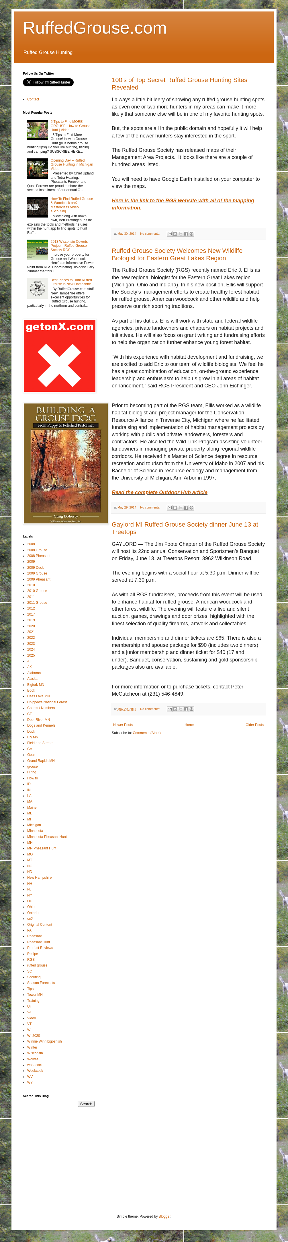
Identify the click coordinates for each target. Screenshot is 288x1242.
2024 (31, 649)
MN (30, 843)
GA (29, 749)
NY (29, 895)
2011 (31, 597)
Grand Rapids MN (41, 761)
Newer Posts (123, 725)
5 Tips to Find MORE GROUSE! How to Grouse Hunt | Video (71, 126)
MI (29, 819)
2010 (31, 585)
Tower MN (35, 995)
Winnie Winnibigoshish (44, 1041)
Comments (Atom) (146, 733)
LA (29, 796)
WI (29, 1030)
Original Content (39, 925)
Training (33, 1001)
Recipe (32, 954)
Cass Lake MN (38, 696)
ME (29, 813)
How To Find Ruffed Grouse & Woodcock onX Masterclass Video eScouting (72, 205)
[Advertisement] (66, 1151)
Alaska (32, 679)
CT (29, 714)
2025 (31, 655)
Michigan (34, 825)
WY (30, 1082)
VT (29, 1024)
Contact (33, 99)
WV (30, 1077)
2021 (31, 632)
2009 (31, 562)
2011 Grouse (37, 603)
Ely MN (32, 737)
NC (29, 866)
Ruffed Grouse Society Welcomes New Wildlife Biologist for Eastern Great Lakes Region (177, 254)
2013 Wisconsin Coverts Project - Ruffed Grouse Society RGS (69, 246)
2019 (31, 620)
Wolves (32, 1059)
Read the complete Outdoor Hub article (159, 492)
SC (29, 971)
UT (29, 1006)
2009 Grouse (37, 573)
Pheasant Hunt (38, 942)
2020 (31, 626)
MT (29, 860)
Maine (32, 808)
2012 (31, 608)
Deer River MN (38, 720)
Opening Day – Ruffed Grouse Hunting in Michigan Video (72, 164)
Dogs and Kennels (41, 725)
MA (29, 801)
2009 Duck (35, 568)
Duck (31, 731)
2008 (31, 544)
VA (29, 1012)
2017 (31, 614)
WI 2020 (33, 1036)
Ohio (30, 907)
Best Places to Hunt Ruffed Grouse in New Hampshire (71, 282)
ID (29, 784)
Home (189, 725)
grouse (32, 766)
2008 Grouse (37, 550)
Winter (32, 1047)
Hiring (31, 772)
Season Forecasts (41, 983)
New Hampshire (39, 878)
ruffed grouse (37, 965)
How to (32, 778)
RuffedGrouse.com (95, 27)
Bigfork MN (35, 685)
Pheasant (34, 936)
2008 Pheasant (38, 556)
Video (31, 1018)
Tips (30, 989)
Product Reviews (40, 948)
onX (30, 919)
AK (29, 667)
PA (29, 930)
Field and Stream (40, 743)
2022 (31, 638)
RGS (31, 960)
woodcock (34, 1065)
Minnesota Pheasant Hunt (47, 837)
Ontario (32, 913)
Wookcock (35, 1071)
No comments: (150, 233)
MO (30, 854)
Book (31, 690)
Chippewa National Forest (47, 702)
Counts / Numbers (41, 708)
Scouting (34, 977)
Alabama (34, 673)
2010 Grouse (37, 591)
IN (29, 790)
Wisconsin (35, 1053)
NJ (29, 889)
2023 (31, 644)
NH (29, 884)
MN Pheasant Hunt (41, 848)
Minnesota (35, 831)
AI (28, 661)
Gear (31, 755)
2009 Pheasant (38, 579)
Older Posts (255, 725)
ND (29, 872)
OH (29, 901)
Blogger (165, 1216)
